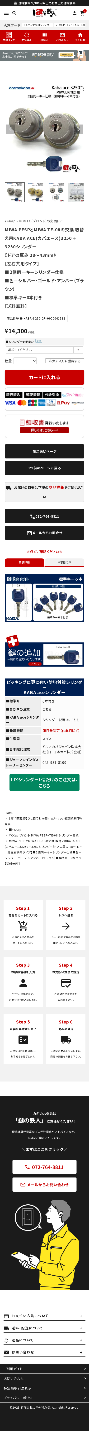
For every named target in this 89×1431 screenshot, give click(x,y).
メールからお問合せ (44, 533)
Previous (10, 129)
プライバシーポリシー (20, 1397)
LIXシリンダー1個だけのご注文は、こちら (44, 782)
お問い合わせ (14, 1378)
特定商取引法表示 (18, 1388)
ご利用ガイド (13, 1368)
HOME (9, 813)
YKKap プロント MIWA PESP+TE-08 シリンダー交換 (44, 835)
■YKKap (15, 830)
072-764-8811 (44, 517)
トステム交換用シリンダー (37, 25)
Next (78, 129)
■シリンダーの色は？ (24, 342)
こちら (47, 709)
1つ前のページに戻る (44, 468)
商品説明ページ (45, 451)
